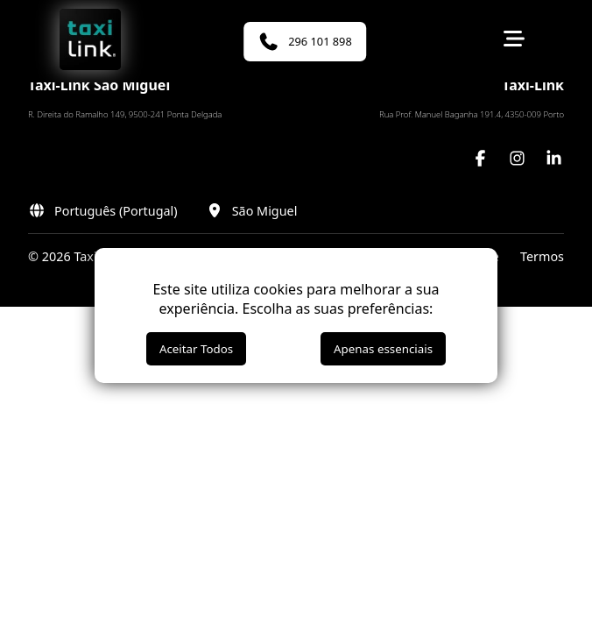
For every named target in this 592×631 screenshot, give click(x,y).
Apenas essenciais (383, 349)
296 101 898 (304, 42)
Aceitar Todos (196, 349)
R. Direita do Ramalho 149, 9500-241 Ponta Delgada (125, 114)
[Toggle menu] (514, 41)
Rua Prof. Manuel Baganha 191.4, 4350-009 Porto (471, 114)
